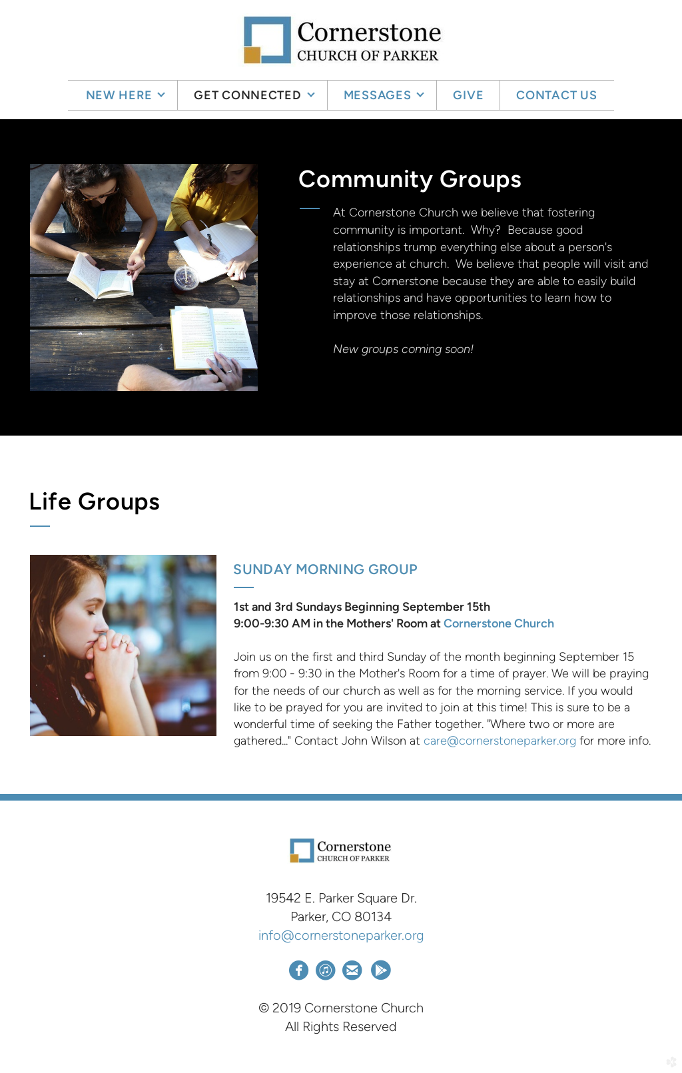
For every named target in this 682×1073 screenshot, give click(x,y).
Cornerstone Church (499, 623)
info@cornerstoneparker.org (341, 935)
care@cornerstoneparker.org (500, 740)
